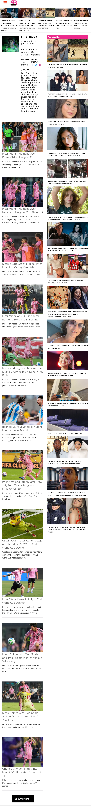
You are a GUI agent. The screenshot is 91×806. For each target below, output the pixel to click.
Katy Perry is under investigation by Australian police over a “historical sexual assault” (9, 25)
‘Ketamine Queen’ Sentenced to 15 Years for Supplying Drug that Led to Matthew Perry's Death (27, 25)
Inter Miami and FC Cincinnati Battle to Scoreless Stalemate (20, 317)
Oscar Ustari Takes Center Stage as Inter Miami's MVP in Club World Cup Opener (22, 544)
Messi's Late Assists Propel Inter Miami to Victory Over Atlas (22, 265)
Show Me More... (22, 799)
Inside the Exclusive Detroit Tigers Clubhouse (65, 433)
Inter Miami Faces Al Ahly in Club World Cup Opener (22, 600)
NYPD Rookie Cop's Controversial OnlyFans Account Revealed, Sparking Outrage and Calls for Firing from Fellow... (67, 529)
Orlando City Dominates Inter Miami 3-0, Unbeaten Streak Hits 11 (22, 772)
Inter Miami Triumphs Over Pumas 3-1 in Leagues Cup (19, 155)
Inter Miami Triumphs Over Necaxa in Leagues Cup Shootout (22, 210)
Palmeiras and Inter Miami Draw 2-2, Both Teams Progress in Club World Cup (22, 485)
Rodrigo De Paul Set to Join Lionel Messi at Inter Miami (22, 428)
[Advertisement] (62, 570)
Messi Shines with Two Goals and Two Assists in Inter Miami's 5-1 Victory (22, 657)
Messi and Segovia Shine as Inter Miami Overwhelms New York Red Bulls (22, 371)
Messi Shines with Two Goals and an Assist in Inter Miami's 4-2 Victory (22, 716)
